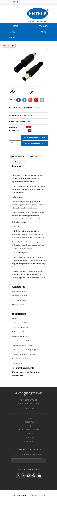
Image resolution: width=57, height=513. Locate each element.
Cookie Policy (29, 437)
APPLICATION (29, 422)
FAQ (29, 426)
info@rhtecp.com (28, 408)
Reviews (18, 162)
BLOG (29, 418)
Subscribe (43, 460)
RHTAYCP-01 (29, 115)
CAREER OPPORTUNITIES (29, 430)
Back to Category (9, 46)
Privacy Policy (29, 441)
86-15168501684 (28, 401)
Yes (28, 121)
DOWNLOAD (29, 434)
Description (34, 156)
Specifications (17, 156)
